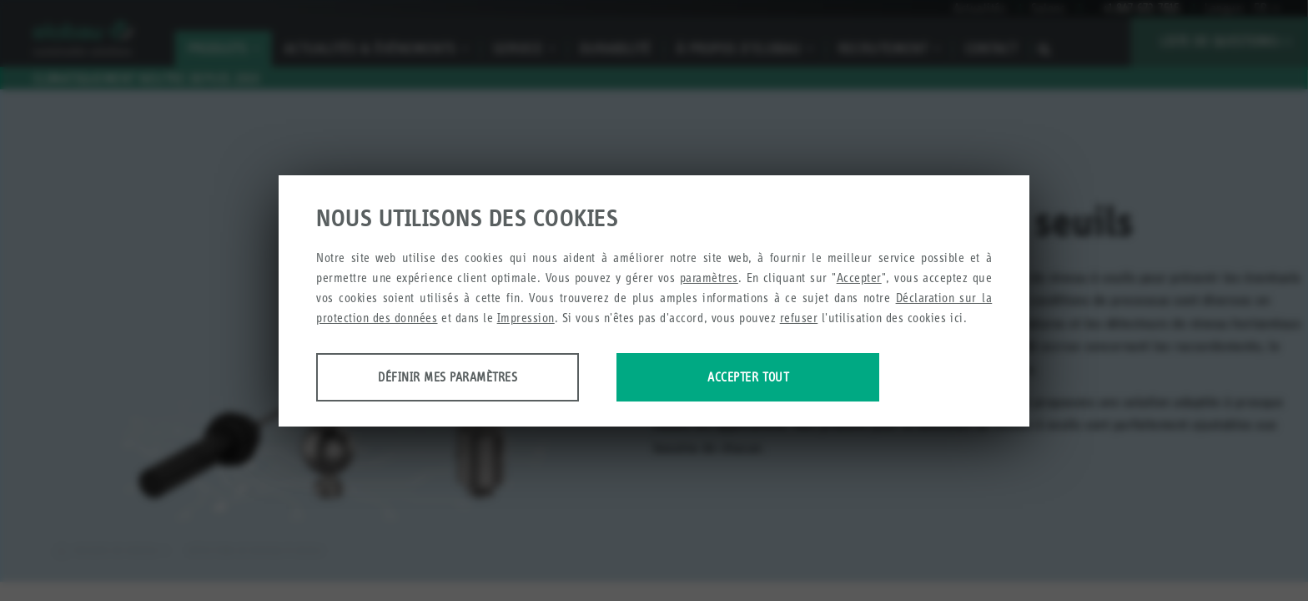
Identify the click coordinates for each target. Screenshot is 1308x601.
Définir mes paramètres (447, 377)
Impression (526, 318)
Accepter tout (747, 377)
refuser (799, 318)
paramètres (709, 277)
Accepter (859, 277)
